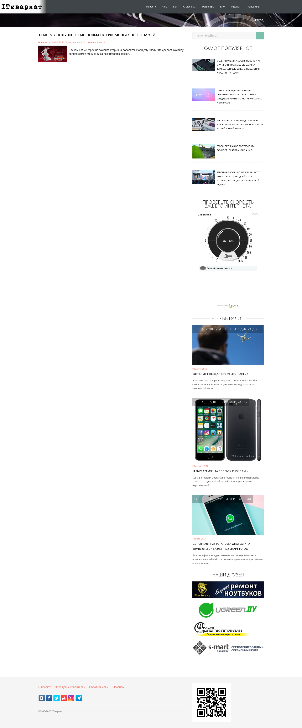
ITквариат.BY (253, 6)
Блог (223, 6)
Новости (151, 6)
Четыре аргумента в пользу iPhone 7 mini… (221, 471)
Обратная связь (99, 687)
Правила (118, 687)
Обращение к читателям (70, 687)
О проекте (44, 687)
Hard (164, 6)
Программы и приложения (227, 499)
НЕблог (235, 6)
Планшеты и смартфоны (226, 402)
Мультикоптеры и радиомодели (233, 329)
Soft (175, 6)
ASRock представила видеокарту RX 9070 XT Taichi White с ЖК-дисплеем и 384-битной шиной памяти (240, 124)
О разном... (189, 6)
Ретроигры (208, 6)
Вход (259, 20)
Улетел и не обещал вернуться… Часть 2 (220, 374)
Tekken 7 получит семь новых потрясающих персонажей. (97, 35)
